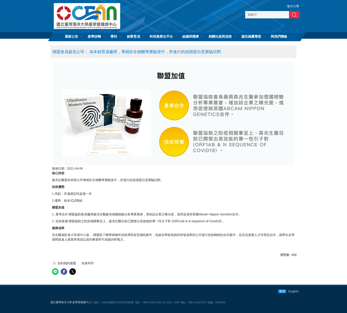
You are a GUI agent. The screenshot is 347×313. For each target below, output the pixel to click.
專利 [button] (113, 37)
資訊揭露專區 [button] (251, 37)
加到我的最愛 (67, 263)
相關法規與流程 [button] (220, 37)
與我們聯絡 (279, 37)
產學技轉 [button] (94, 37)
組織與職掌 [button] (190, 37)
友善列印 (87, 263)
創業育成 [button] (133, 37)
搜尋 (294, 14)
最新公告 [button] (71, 37)
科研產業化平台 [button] (161, 37)
